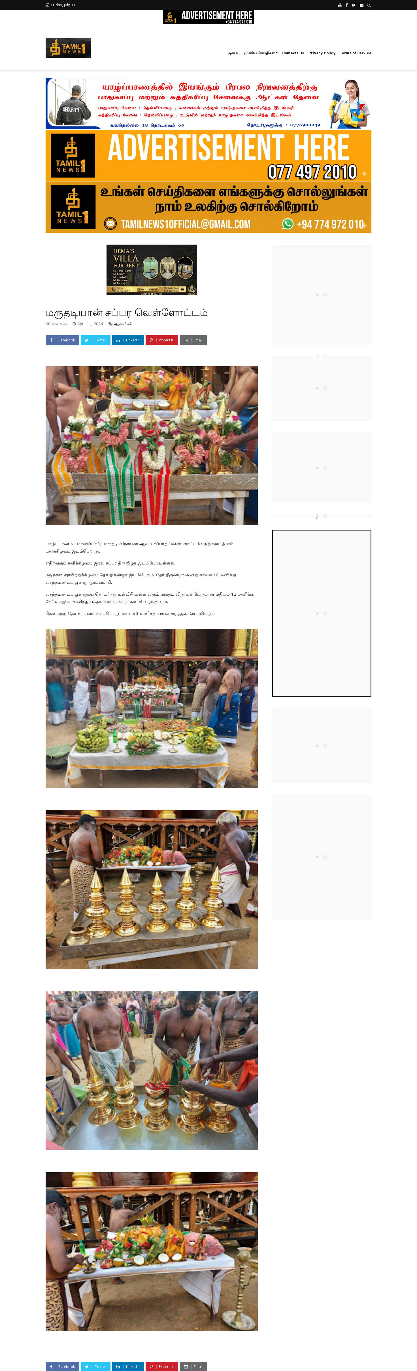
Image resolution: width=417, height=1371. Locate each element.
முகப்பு (234, 53)
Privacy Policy (322, 53)
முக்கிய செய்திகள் (259, 53)
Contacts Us (293, 53)
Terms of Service (355, 53)
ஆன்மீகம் (123, 323)
